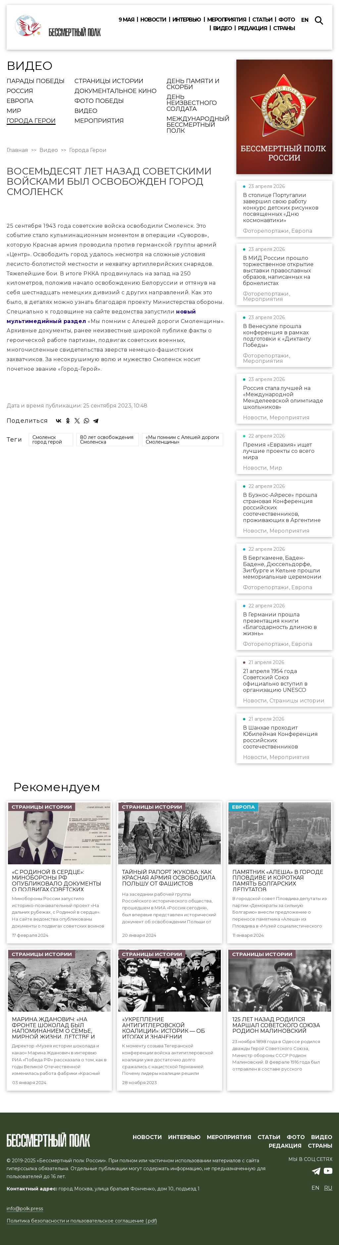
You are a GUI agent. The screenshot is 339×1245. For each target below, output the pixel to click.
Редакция (252, 28)
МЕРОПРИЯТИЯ (229, 1137)
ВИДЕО (321, 1137)
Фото (286, 20)
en (305, 20)
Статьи (262, 20)
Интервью (186, 20)
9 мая (126, 20)
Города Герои (31, 121)
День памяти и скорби (193, 84)
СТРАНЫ (320, 1146)
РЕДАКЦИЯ (285, 1146)
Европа (20, 101)
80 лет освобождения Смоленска (106, 559)
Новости (153, 20)
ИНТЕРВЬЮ (184, 1137)
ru (328, 1188)
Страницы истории (108, 81)
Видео (222, 28)
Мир (14, 111)
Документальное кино (115, 91)
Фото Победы (99, 101)
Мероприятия (226, 20)
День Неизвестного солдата (192, 103)
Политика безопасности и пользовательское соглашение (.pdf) (82, 1221)
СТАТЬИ (269, 1137)
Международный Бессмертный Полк (198, 125)
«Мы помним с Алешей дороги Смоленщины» (182, 559)
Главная (17, 150)
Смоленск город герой (47, 559)
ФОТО (296, 1137)
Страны (284, 28)
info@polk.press (25, 1209)
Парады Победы (36, 81)
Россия (20, 91)
